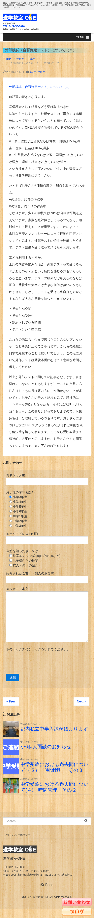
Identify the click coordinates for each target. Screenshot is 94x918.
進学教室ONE (41, 896)
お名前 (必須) (47, 479)
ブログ (41, 72)
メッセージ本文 (47, 614)
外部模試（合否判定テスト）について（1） (40, 86)
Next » (81, 701)
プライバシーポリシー (17, 834)
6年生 (32, 72)
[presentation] (36, 663)
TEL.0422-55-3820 (14, 26)
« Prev (11, 701)
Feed (47, 885)
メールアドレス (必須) (47, 538)
